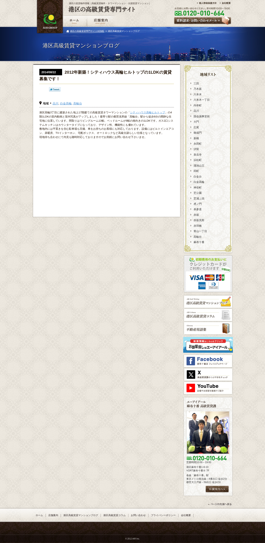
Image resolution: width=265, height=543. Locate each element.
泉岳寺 (198, 154)
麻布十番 (199, 242)
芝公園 (198, 192)
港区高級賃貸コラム (114, 515)
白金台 (198, 176)
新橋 (196, 138)
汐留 (196, 149)
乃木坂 (198, 88)
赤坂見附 (199, 220)
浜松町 (198, 160)
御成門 (198, 132)
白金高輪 (66, 103)
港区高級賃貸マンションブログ (80, 515)
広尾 (196, 127)
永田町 (198, 143)
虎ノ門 (198, 203)
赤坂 (196, 214)
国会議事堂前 (202, 116)
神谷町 (198, 187)
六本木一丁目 (202, 99)
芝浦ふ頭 (199, 198)
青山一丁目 (200, 231)
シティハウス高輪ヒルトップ (147, 112)
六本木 (198, 94)
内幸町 (198, 105)
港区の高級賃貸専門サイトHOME (87, 31)
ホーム (39, 515)
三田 (196, 83)
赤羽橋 (198, 225)
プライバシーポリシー (163, 515)
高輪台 (77, 103)
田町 (196, 171)
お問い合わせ (138, 515)
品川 (55, 103)
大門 (196, 121)
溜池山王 (199, 165)
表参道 (198, 209)
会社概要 (186, 515)
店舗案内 (53, 515)
